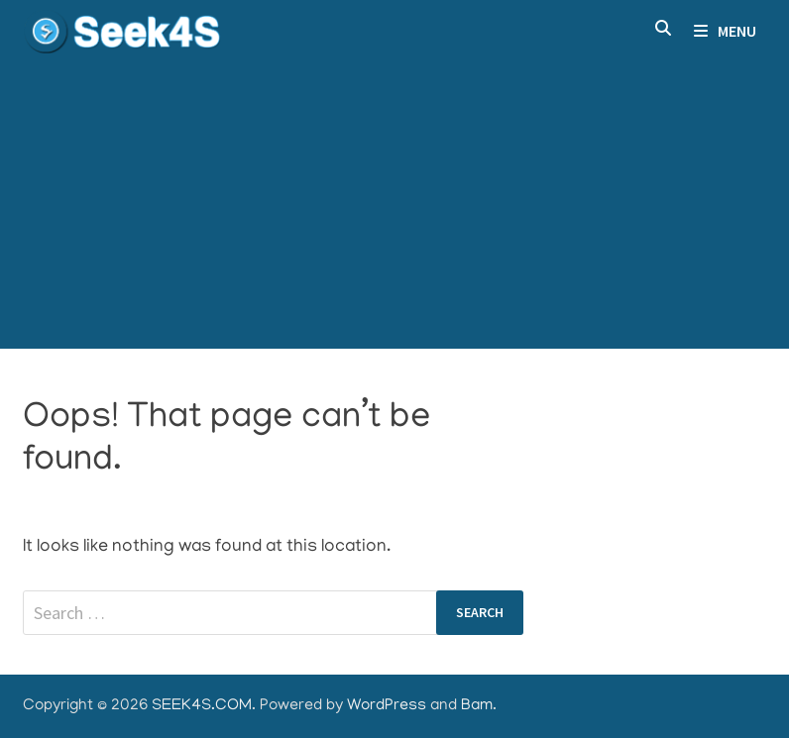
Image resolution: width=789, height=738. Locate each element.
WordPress (386, 706)
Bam (477, 706)
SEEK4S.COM (202, 706)
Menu (725, 31)
